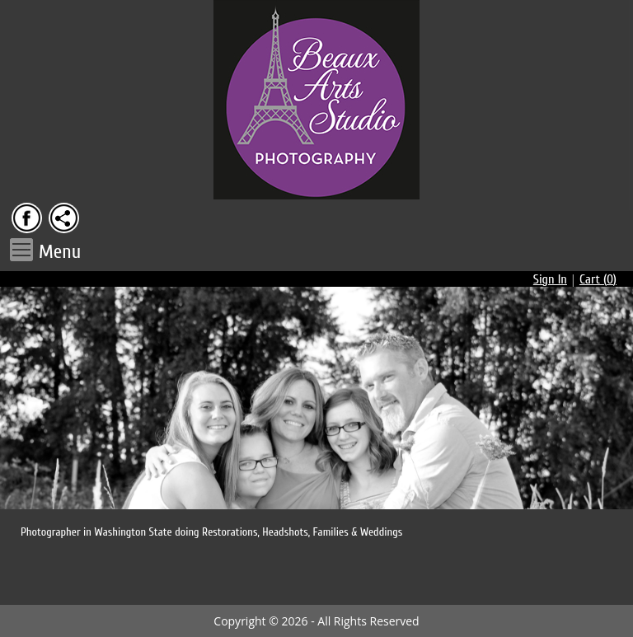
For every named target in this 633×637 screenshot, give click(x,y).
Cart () (598, 279)
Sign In (550, 279)
